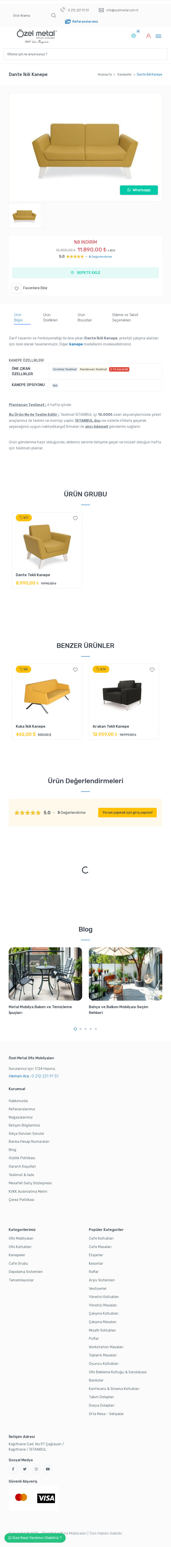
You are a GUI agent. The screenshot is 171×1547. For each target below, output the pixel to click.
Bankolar (96, 1380)
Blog (12, 1150)
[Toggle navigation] (158, 36)
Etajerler (96, 1255)
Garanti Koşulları (22, 1166)
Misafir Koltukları (102, 1330)
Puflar (94, 1338)
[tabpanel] (47, 553)
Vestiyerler (98, 1288)
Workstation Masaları (106, 1347)
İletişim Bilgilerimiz (24, 1125)
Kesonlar (96, 1263)
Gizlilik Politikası (22, 1158)
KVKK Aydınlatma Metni (28, 1191)
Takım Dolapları (101, 1397)
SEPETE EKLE (85, 273)
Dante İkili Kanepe (149, 74)
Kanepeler (125, 74)
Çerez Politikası (21, 1200)
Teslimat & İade (21, 1175)
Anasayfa (105, 74)
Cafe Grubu (18, 1263)
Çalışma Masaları (102, 1322)
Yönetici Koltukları (104, 1297)
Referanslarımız (22, 1109)
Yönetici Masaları (103, 1305)
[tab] (22, 318)
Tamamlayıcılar (21, 1280)
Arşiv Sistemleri (102, 1280)
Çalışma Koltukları (103, 1313)
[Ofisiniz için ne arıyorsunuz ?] (85, 54)
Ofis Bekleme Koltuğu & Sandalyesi (118, 1372)
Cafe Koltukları (101, 1238)
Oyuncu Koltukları (103, 1364)
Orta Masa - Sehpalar (106, 1414)
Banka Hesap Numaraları (29, 1141)
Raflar (94, 1272)
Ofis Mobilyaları (21, 1238)
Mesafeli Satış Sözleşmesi (30, 1183)
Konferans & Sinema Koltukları (114, 1389)
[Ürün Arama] (29, 16)
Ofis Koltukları (20, 1247)
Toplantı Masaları (103, 1355)
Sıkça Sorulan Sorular (26, 1133)
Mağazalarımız (21, 1117)
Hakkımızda (18, 1101)
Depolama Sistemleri (26, 1272)
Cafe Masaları (100, 1247)
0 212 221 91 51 (74, 10)
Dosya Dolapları (101, 1405)
